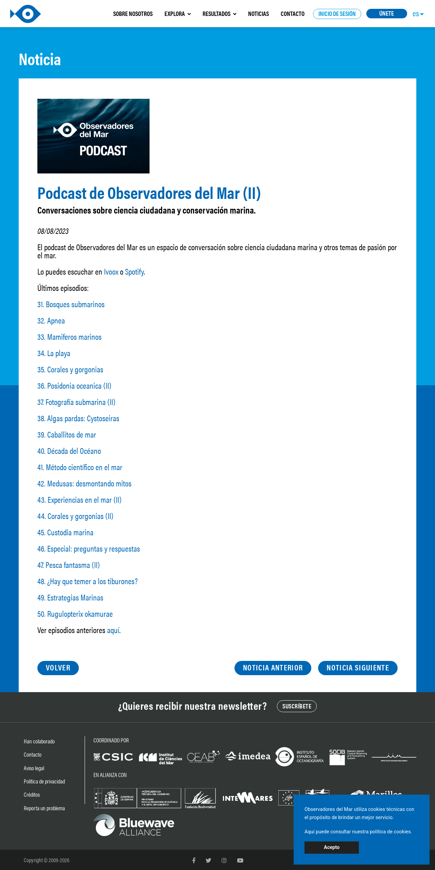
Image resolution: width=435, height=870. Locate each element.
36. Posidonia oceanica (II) (74, 385)
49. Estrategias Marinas (70, 597)
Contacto (32, 754)
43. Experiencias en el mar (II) (79, 499)
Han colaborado (39, 741)
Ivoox (111, 271)
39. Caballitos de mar (66, 434)
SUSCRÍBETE (296, 706)
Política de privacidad (44, 781)
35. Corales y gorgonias (70, 369)
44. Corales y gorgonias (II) (75, 515)
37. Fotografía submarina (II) (76, 401)
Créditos (32, 794)
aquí (113, 629)
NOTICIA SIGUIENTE (358, 667)
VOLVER (58, 667)
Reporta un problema (44, 808)
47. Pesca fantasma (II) (68, 564)
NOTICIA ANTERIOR (273, 667)
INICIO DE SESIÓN (337, 13)
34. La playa (53, 352)
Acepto (332, 847)
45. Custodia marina (65, 532)
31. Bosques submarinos (71, 304)
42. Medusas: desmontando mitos (84, 483)
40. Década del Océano (69, 450)
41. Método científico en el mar (79, 467)
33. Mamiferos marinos (69, 336)
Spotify (134, 271)
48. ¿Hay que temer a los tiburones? (87, 581)
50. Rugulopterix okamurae (75, 613)
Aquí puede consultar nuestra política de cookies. (358, 832)
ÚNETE (386, 13)
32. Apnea (51, 320)
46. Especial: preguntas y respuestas (88, 548)
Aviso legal (34, 768)
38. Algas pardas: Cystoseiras (78, 418)
